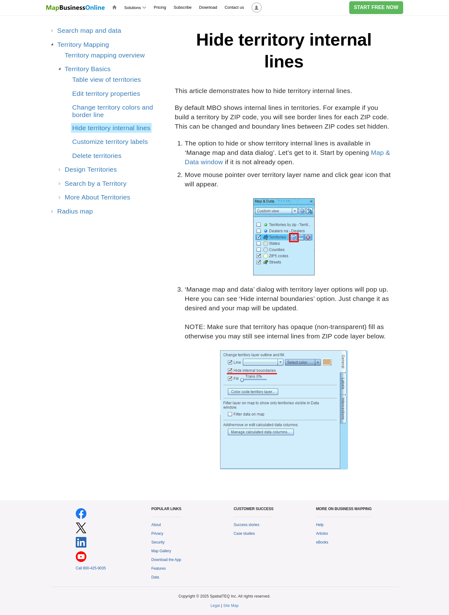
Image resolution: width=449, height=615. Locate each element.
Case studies (244, 533)
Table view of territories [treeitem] (106, 79)
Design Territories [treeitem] (91, 169)
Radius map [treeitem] (75, 211)
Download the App (166, 560)
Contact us (234, 7)
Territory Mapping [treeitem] (83, 44)
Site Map (231, 605)
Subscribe (183, 7)
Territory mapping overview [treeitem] (105, 55)
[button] (256, 7)
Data (155, 577)
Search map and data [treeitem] (89, 30)
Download (208, 7)
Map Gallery (161, 551)
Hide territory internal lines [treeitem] (111, 127)
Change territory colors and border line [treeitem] (112, 111)
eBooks (322, 542)
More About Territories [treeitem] (97, 197)
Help (319, 525)
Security (157, 542)
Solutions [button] (135, 7)
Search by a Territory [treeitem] (96, 183)
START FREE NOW (376, 7)
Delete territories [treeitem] (97, 155)
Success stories (246, 525)
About (156, 525)
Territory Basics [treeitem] (88, 68)
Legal (215, 605)
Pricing (160, 7)
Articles (322, 533)
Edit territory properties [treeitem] (106, 93)
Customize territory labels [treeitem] (110, 141)
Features (158, 568)
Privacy (157, 533)
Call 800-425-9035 (91, 568)
